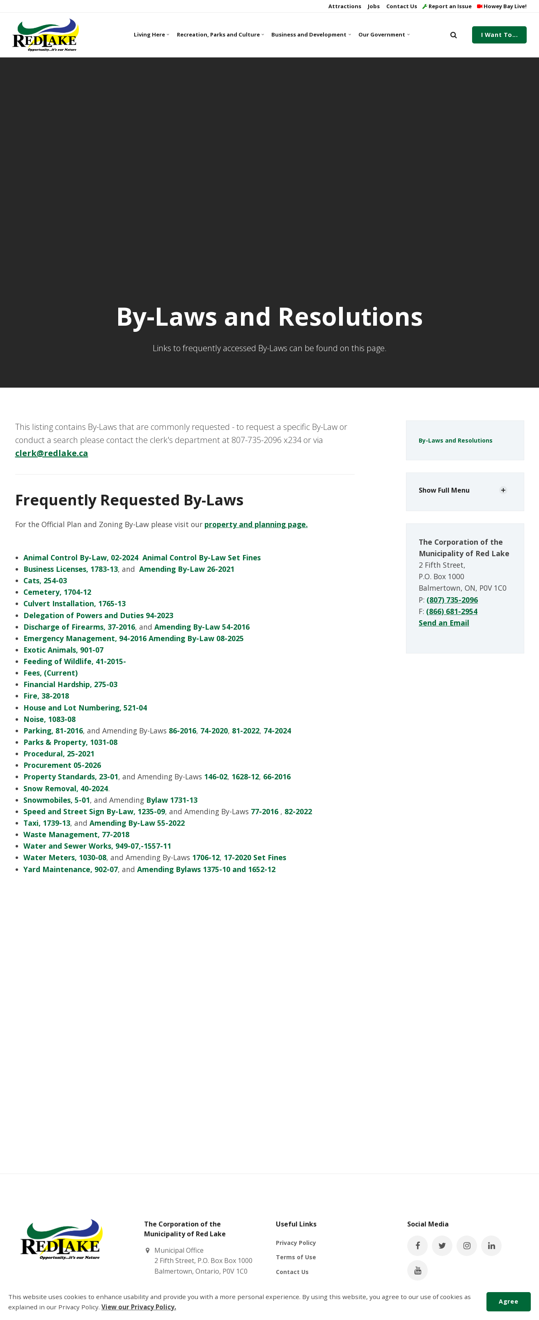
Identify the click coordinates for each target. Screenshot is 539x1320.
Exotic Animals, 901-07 (63, 650)
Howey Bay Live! (502, 6)
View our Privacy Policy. (138, 1307)
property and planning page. (256, 524)
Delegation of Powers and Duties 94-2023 (98, 615)
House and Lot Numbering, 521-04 (85, 708)
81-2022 (245, 730)
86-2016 (182, 730)
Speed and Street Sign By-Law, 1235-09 (94, 811)
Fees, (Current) (50, 673)
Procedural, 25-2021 (58, 753)
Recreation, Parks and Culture (219, 34)
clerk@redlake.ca (51, 453)
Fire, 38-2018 (46, 696)
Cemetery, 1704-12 (58, 592)
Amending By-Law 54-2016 (202, 627)
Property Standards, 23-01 (70, 776)
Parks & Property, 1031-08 (70, 742)
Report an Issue (447, 6)
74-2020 (214, 730)
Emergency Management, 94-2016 (85, 638)
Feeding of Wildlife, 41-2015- (74, 661)
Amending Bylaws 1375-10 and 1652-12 (206, 869)
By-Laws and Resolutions (456, 440)
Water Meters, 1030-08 (64, 857)
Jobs (373, 6)
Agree (508, 1301)
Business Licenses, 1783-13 (70, 569)
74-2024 (277, 730)
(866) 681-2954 (451, 611)
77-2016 (264, 811)
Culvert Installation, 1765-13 (74, 603)
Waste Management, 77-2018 (76, 834)
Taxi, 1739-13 (46, 823)
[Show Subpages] (503, 490)
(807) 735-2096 (452, 600)
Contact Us (401, 6)
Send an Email (444, 623)
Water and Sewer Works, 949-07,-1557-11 (97, 846)
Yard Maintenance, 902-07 (70, 869)
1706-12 (206, 857)
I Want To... (499, 35)
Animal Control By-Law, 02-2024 (80, 557)
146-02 (215, 776)
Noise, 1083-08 (49, 719)
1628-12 (245, 776)
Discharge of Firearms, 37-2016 (79, 627)
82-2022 (298, 811)
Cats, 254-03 (45, 580)
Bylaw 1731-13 (171, 800)
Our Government (383, 34)
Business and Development (310, 34)
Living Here (151, 34)
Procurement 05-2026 (62, 765)
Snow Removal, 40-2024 (65, 788)
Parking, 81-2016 (53, 730)
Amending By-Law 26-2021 (186, 569)
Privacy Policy (296, 1243)
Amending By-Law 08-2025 (196, 638)
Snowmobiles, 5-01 (56, 800)
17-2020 (237, 857)
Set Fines (269, 857)
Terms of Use (296, 1257)
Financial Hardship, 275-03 (70, 684)
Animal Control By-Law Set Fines (201, 557)
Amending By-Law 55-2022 (137, 823)
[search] (453, 34)
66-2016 (277, 776)
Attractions (344, 6)
